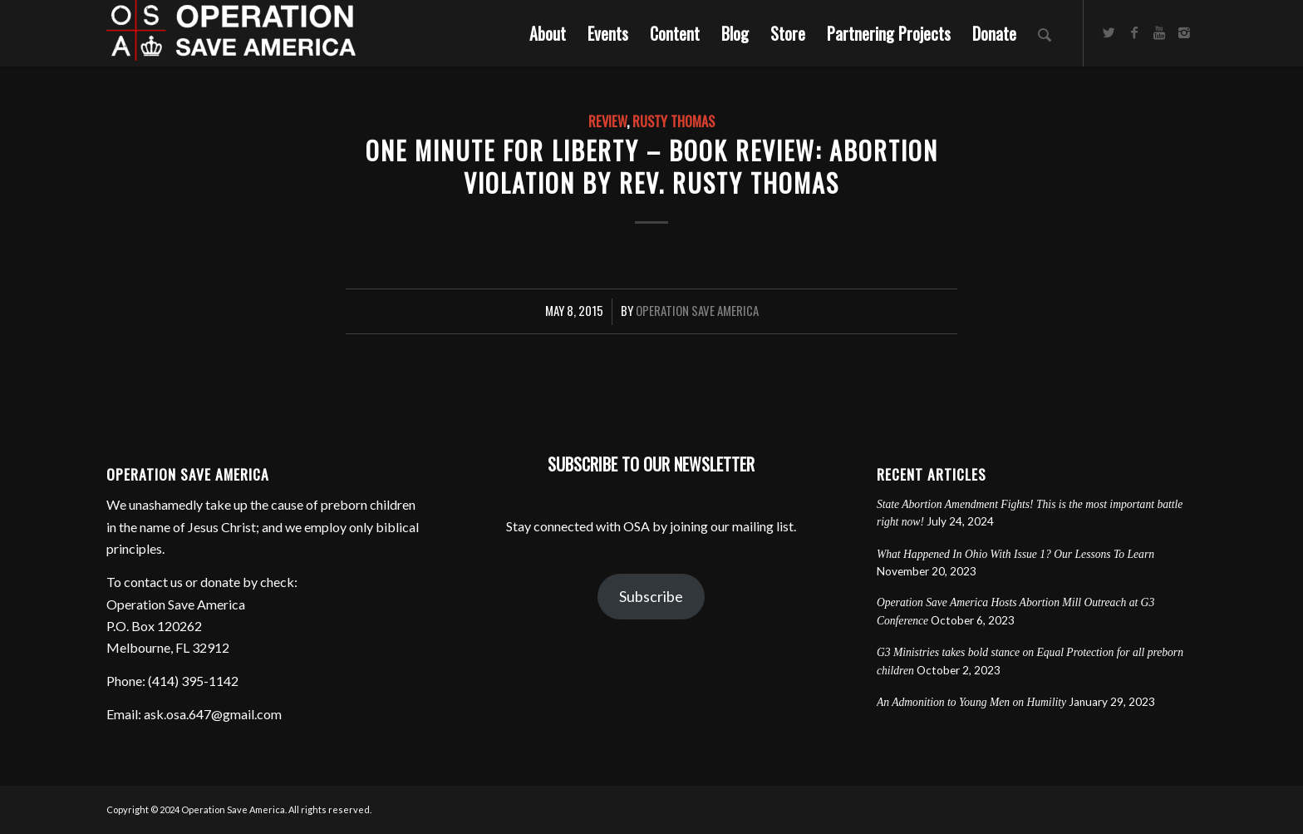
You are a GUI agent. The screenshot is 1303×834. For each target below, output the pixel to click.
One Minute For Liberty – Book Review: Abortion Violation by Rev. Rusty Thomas (652, 166)
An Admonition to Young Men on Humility (971, 702)
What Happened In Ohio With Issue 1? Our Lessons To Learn (1015, 554)
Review (607, 121)
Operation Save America (697, 310)
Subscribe (651, 596)
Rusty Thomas (673, 121)
